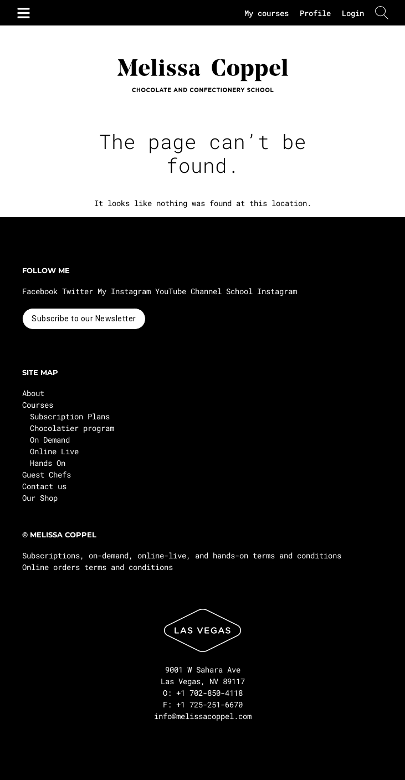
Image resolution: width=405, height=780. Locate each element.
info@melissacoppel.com (203, 716)
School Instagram (261, 291)
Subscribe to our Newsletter (84, 318)
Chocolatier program (72, 428)
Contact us (44, 486)
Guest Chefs (46, 474)
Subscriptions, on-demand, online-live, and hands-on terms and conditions (181, 555)
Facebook (40, 291)
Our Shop (40, 497)
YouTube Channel (188, 291)
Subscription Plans (70, 416)
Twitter (77, 291)
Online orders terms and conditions (97, 567)
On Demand (50, 439)
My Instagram (124, 291)
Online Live (54, 451)
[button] (22, 13)
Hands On (47, 463)
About (33, 393)
